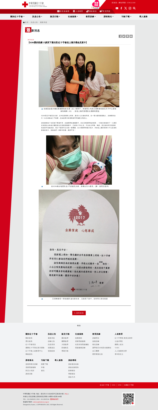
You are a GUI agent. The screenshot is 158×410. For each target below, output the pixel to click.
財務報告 (71, 370)
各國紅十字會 (128, 385)
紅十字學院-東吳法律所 (124, 338)
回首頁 (114, 3)
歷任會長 (29, 341)
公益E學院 (119, 341)
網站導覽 (122, 3)
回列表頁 (80, 313)
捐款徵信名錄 (73, 364)
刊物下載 (114, 17)
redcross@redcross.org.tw (41, 402)
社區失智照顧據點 (82, 344)
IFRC (117, 385)
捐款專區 (72, 360)
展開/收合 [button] (79, 322)
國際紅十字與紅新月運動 (35, 348)
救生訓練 (95, 344)
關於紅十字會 (35, 17)
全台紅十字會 (99, 385)
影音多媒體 (63, 11)
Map (66, 394)
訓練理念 (95, 338)
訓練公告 (51, 341)
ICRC (110, 385)
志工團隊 (95, 351)
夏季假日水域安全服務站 (101, 348)
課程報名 (101, 17)
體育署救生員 (97, 354)
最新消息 (43, 22)
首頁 (27, 22)
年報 (43, 367)
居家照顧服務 (80, 341)
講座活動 (29, 374)
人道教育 (77, 11)
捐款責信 (91, 11)
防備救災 (65, 348)
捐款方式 (71, 377)
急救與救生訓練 (32, 364)
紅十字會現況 (31, 344)
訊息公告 (50, 17)
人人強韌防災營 (121, 351)
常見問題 (105, 11)
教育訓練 (88, 17)
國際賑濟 (65, 341)
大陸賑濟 (65, 344)
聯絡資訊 (29, 354)
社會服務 (75, 17)
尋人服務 (126, 17)
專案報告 (71, 374)
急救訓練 (95, 341)
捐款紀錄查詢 (73, 367)
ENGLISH (131, 3)
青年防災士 (119, 354)
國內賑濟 (65, 338)
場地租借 (51, 351)
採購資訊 (51, 348)
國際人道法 (119, 344)
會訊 (43, 370)
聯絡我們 (54, 399)
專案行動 (65, 351)
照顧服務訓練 (80, 348)
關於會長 (29, 338)
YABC (117, 348)
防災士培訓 (30, 370)
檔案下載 (44, 364)
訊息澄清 (51, 344)
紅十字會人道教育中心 (34, 351)
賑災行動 (62, 17)
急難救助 (78, 338)
